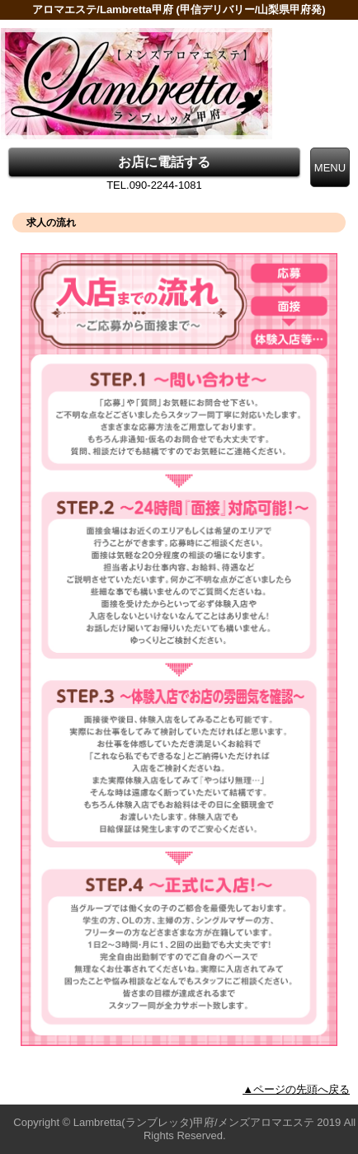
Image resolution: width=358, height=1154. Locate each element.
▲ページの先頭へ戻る (296, 1089)
